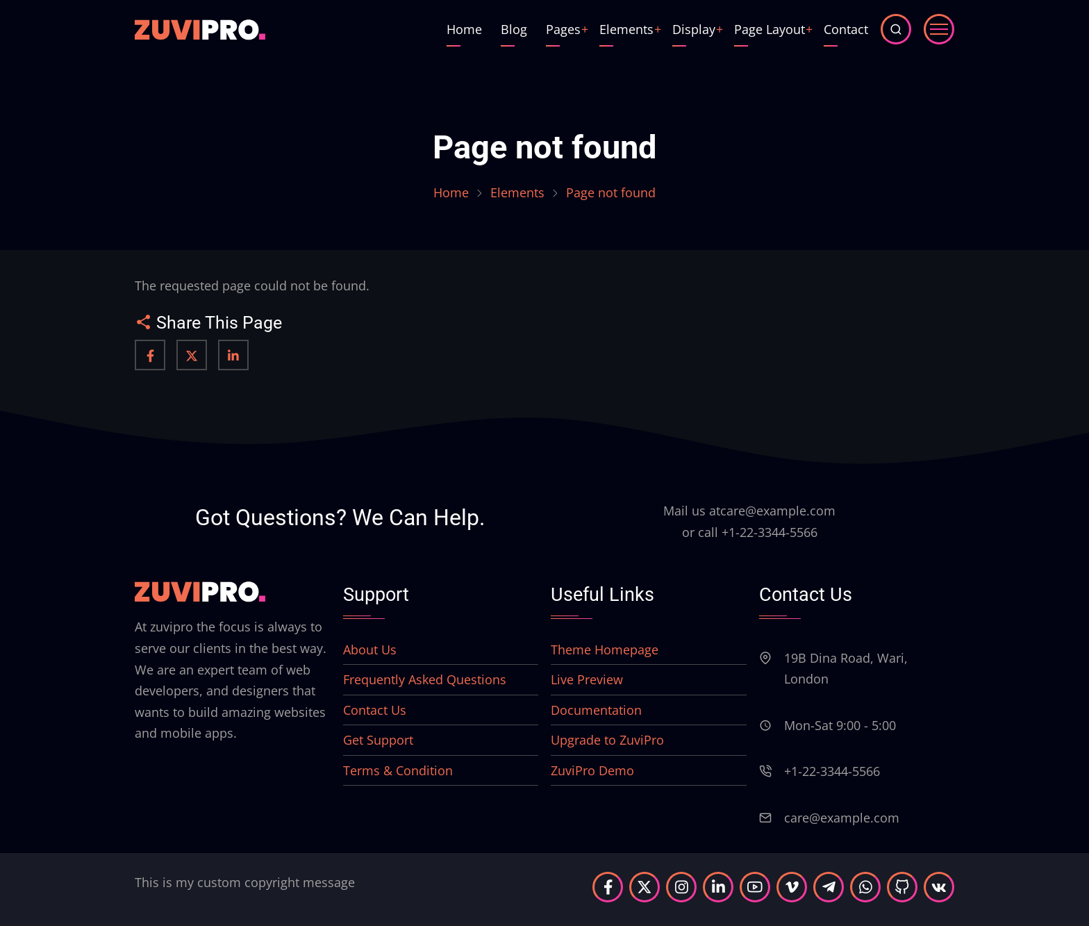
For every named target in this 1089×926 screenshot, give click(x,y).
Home (464, 29)
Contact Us (374, 710)
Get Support (378, 739)
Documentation (596, 710)
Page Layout (769, 29)
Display (693, 29)
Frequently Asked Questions (424, 679)
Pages (563, 29)
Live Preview (587, 679)
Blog (514, 29)
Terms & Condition (398, 770)
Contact (846, 29)
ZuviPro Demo (592, 770)
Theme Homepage (604, 649)
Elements (626, 29)
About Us (370, 649)
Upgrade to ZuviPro (607, 739)
